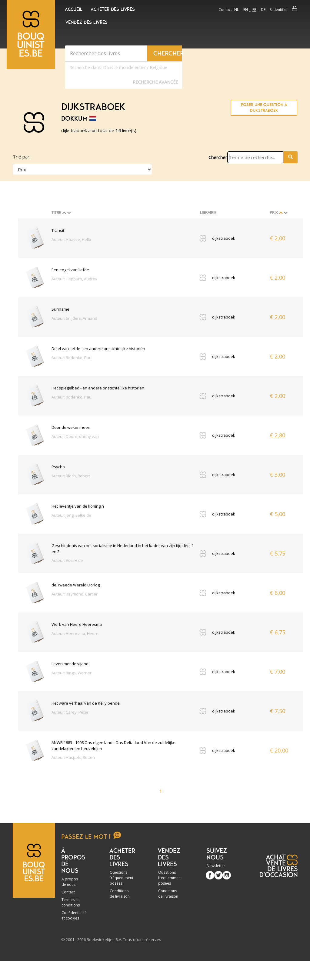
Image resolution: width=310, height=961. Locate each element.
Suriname (60, 309)
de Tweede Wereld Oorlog (76, 585)
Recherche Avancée (155, 82)
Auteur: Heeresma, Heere (75, 633)
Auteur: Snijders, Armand (74, 318)
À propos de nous (70, 881)
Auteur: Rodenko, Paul (72, 357)
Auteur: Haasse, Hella (71, 239)
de (263, 9)
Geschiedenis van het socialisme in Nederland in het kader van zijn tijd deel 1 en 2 (123, 548)
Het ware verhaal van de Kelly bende (86, 703)
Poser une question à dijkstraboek (264, 107)
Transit (58, 230)
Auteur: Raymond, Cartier (75, 594)
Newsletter (216, 865)
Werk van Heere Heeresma (77, 624)
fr (254, 9)
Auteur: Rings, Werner (72, 673)
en (245, 9)
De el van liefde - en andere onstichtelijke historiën (98, 348)
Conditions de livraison (120, 893)
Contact (225, 9)
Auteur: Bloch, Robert (71, 476)
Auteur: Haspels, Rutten (73, 757)
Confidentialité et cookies (74, 915)
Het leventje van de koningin (78, 506)
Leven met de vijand (70, 663)
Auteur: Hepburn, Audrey (74, 279)
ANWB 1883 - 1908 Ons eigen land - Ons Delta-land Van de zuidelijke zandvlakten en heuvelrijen (113, 745)
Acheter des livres (113, 9)
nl (236, 9)
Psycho (58, 466)
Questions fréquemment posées (121, 878)
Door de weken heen (71, 427)
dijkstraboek (223, 238)
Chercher (217, 157)
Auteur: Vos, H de (67, 560)
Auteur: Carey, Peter (70, 712)
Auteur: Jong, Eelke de (71, 515)
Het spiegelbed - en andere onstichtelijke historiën (98, 388)
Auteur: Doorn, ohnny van (75, 436)
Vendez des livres (86, 22)
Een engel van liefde (70, 269)
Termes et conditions (71, 902)
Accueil (73, 9)
